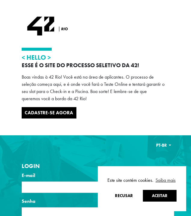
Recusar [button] (124, 195)
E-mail (28, 175)
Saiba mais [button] (166, 180)
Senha (28, 201)
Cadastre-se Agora (49, 113)
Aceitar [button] (160, 195)
